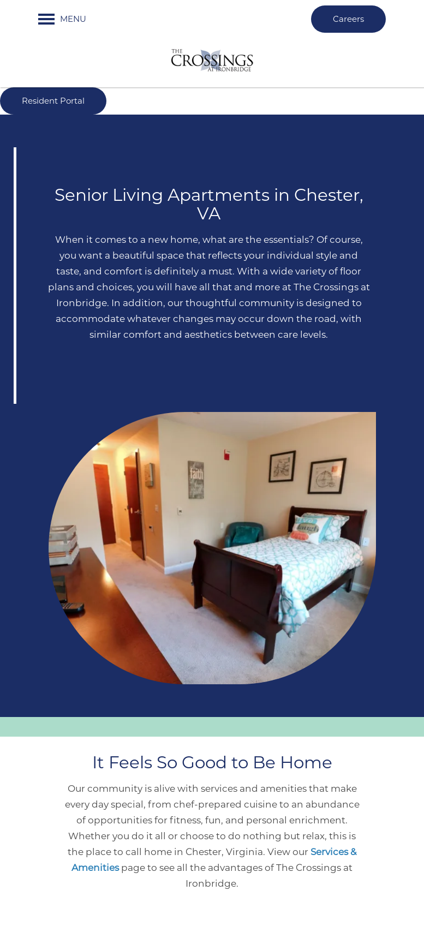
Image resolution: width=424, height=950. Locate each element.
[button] (348, 19)
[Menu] (62, 19)
